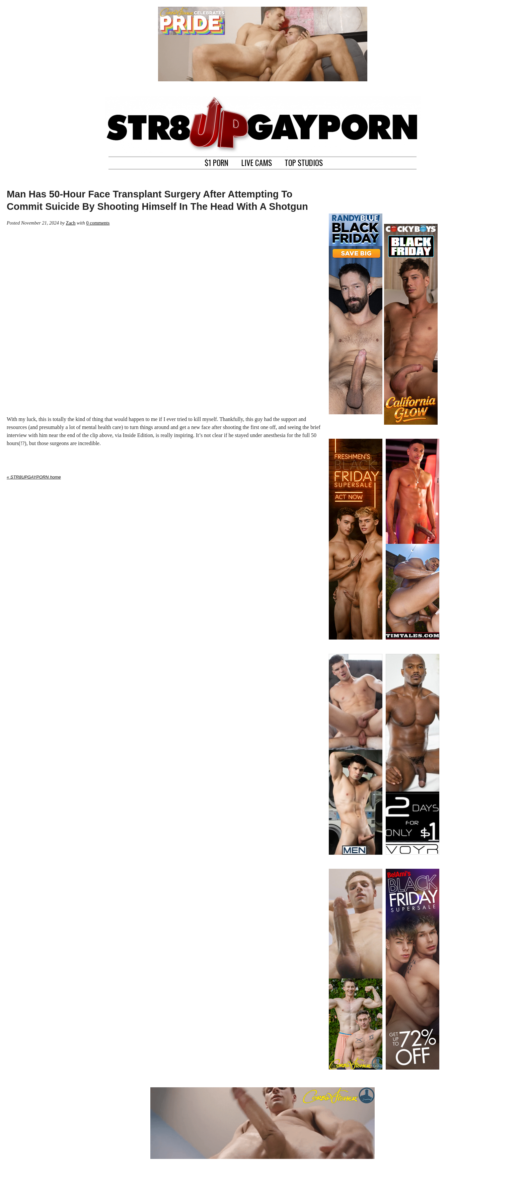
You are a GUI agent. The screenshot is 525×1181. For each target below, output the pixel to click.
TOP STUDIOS (304, 162)
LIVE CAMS (256, 162)
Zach (71, 223)
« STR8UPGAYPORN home (34, 477)
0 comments (97, 223)
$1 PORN (216, 162)
